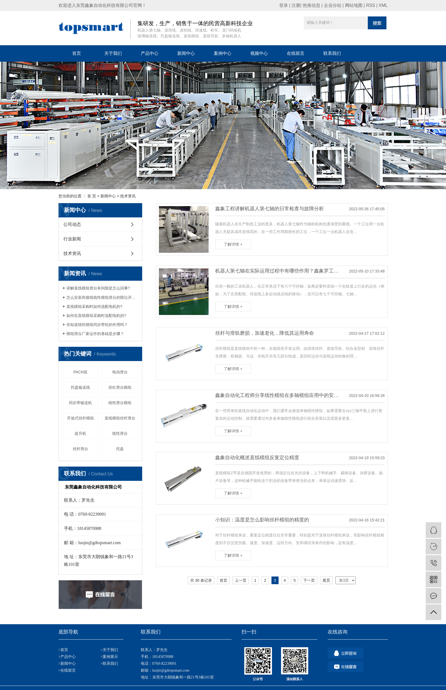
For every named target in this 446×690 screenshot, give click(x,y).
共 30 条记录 (201, 580)
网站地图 (354, 5)
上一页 (240, 580)
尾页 (326, 580)
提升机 (80, 433)
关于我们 (113, 53)
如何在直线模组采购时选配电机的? (96, 315)
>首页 (63, 650)
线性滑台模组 (119, 403)
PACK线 (80, 372)
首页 (76, 53)
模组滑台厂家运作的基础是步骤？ (95, 333)
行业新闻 (72, 239)
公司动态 (72, 224)
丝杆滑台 (80, 449)
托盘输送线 (80, 387)
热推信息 (311, 5)
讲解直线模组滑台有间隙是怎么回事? (98, 288)
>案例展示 (109, 657)
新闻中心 (186, 53)
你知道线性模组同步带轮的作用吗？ (97, 324)
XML (383, 5)
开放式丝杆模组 (80, 418)
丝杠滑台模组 (119, 387)
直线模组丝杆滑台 (120, 418)
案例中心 (222, 53)
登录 (283, 5)
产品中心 (149, 53)
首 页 (91, 196)
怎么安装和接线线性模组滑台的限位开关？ (102, 297)
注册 (295, 5)
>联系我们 (109, 663)
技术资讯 (128, 196)
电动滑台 (120, 372)
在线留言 (295, 53)
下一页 (309, 580)
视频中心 (259, 53)
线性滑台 (120, 433)
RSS (370, 5)
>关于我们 (109, 650)
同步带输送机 (80, 403)
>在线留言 (67, 670)
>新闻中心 (67, 663)
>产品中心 (67, 657)
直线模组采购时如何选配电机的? (94, 306)
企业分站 (332, 5)
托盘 (120, 449)
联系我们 (332, 53)
